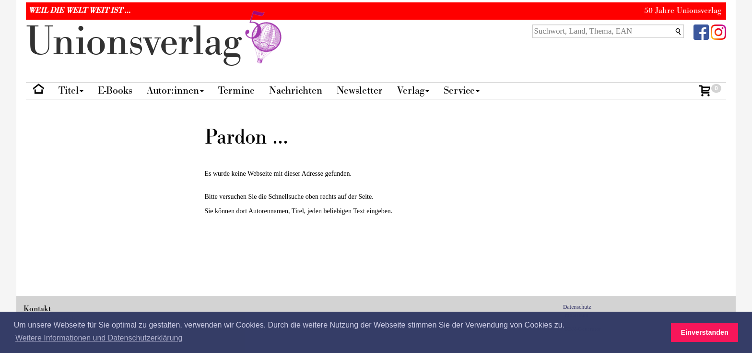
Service (462, 90)
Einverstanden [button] (704, 332)
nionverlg (156, 42)
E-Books (115, 90)
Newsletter (360, 90)
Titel (71, 90)
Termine (236, 90)
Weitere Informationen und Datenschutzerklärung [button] (98, 338)
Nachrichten (295, 90)
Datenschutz (577, 307)
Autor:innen (175, 90)
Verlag (413, 90)
